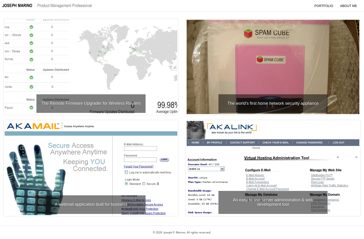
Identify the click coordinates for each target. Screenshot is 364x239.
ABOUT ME (348, 6)
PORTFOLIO (323, 6)
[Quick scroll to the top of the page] (49, 6)
